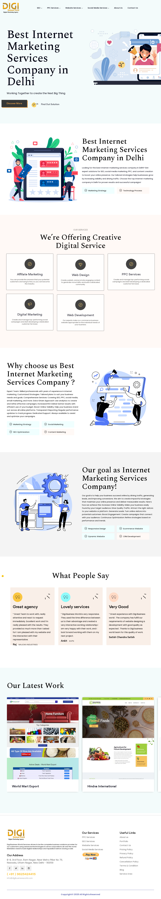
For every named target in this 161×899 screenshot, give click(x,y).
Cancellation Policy (129, 861)
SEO (38, 8)
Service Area (126, 873)
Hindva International (101, 786)
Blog (122, 869)
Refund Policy (126, 857)
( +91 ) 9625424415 (21, 874)
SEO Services (88, 841)
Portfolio (124, 841)
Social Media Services (97, 8)
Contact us (133, 8)
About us (124, 837)
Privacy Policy (126, 853)
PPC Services (53, 8)
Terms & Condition (129, 865)
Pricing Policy (126, 849)
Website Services (73, 8)
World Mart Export (25, 786)
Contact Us (125, 845)
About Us (118, 8)
